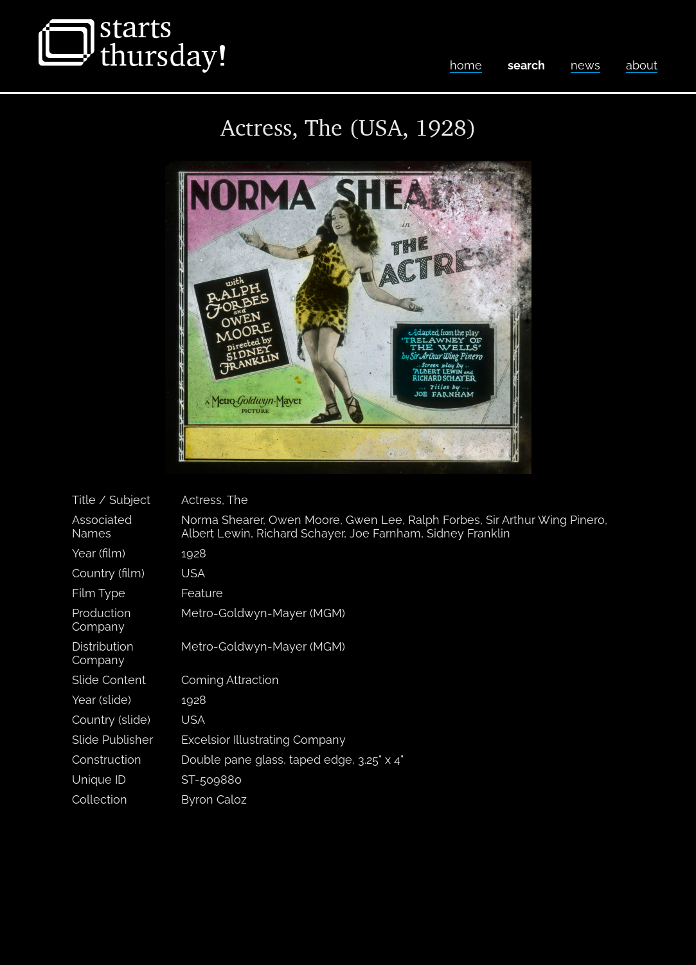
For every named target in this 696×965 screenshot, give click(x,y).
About (641, 65)
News (585, 65)
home (466, 65)
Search (526, 65)
